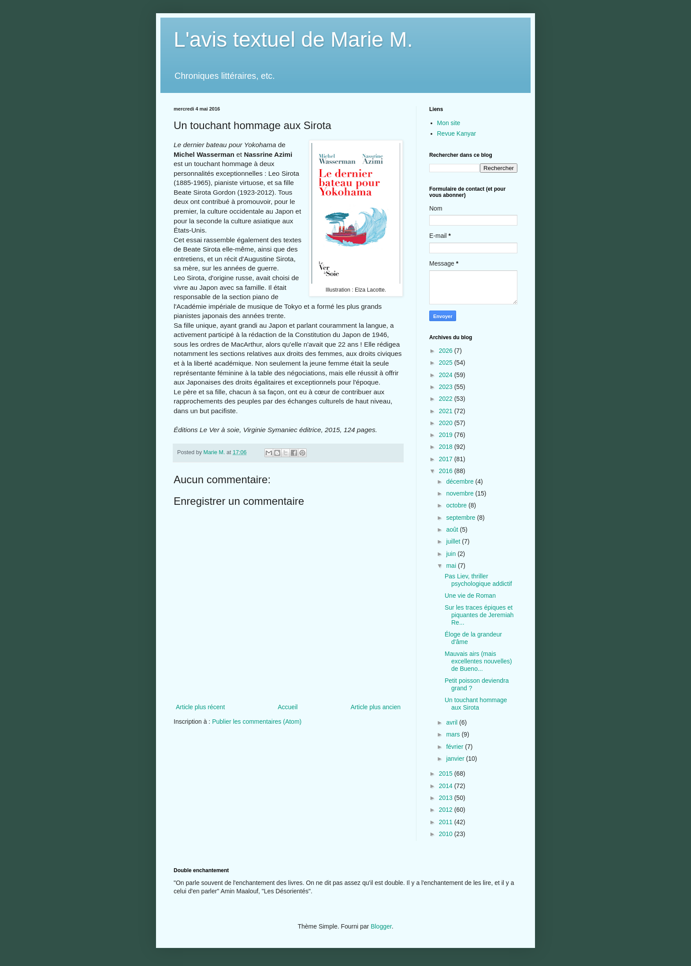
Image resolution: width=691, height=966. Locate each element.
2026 (446, 350)
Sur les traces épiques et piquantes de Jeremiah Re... (479, 615)
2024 (446, 374)
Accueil (287, 707)
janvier (456, 758)
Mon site (449, 122)
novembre (460, 493)
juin (451, 553)
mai (451, 565)
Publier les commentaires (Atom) (256, 721)
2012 (446, 809)
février (455, 746)
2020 (446, 422)
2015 (446, 773)
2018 (446, 446)
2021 (446, 411)
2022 (446, 398)
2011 (446, 821)
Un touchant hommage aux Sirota (476, 703)
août (453, 529)
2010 (446, 833)
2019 (446, 434)
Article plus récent (200, 707)
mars (453, 734)
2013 (446, 797)
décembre (460, 481)
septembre (461, 517)
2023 (446, 386)
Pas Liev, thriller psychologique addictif (478, 580)
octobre (457, 505)
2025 (446, 362)
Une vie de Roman (470, 595)
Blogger (381, 926)
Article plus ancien (375, 707)
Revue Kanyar (456, 133)
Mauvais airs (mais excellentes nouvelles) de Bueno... (478, 661)
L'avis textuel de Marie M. (293, 39)
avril (452, 722)
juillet (454, 541)
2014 (446, 785)
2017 (446, 459)
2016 (446, 470)
